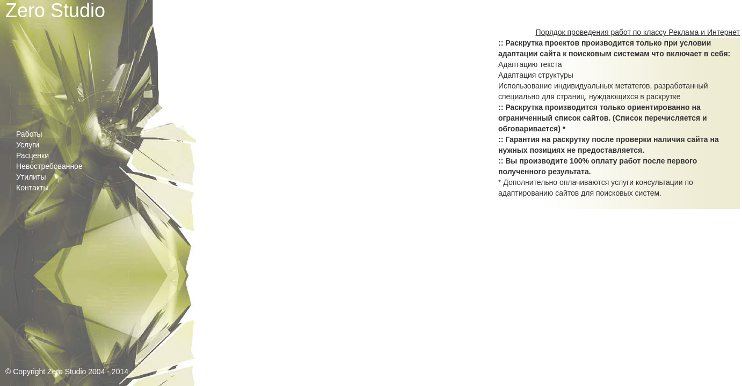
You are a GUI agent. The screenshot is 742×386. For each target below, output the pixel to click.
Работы (29, 134)
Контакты (32, 187)
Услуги (27, 144)
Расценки (32, 155)
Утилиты (31, 177)
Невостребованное (49, 166)
